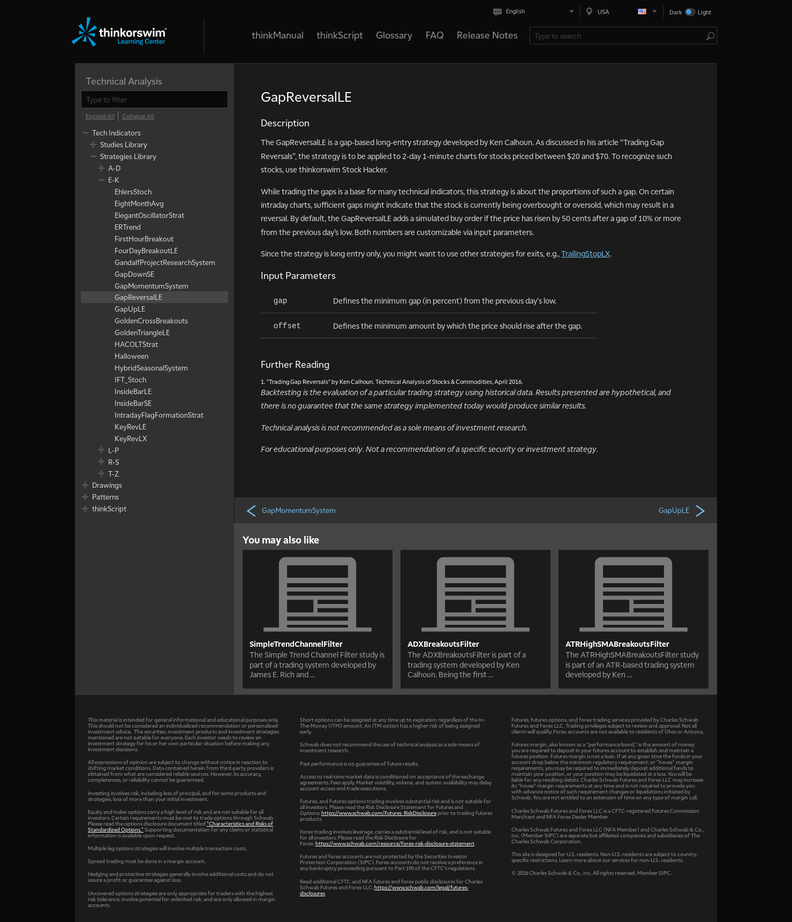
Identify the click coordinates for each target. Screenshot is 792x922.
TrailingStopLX (585, 253)
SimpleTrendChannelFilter (296, 643)
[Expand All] (100, 116)
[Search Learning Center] (618, 35)
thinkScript (339, 34)
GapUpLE (683, 510)
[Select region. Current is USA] (621, 11)
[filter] (154, 99)
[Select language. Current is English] (536, 11)
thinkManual (278, 34)
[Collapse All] (138, 116)
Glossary (394, 34)
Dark (675, 12)
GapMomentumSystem (290, 510)
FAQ (435, 34)
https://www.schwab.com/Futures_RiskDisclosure (378, 812)
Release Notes (487, 34)
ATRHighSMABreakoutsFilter (617, 643)
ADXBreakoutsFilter (443, 643)
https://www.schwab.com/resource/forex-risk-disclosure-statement (394, 843)
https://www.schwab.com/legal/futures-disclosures (384, 889)
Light (704, 12)
